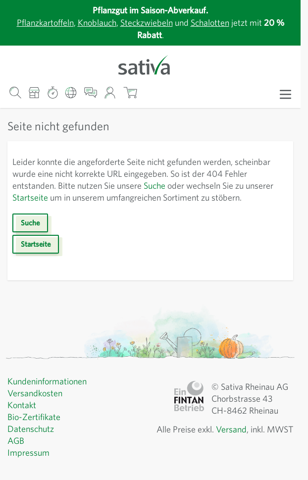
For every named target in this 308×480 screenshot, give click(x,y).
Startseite (76, 198)
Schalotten (217, 22)
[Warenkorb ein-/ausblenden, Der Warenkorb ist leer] (130, 93)
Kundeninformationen (49, 393)
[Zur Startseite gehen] (150, 64)
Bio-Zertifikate (34, 429)
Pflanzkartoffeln (36, 22)
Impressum (29, 465)
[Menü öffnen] (285, 93)
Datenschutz (32, 441)
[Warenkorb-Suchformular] (15, 93)
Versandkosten (36, 405)
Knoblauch (93, 22)
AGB (16, 453)
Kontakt (22, 417)
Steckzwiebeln (147, 22)
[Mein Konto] (110, 93)
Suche (196, 186)
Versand (256, 441)
